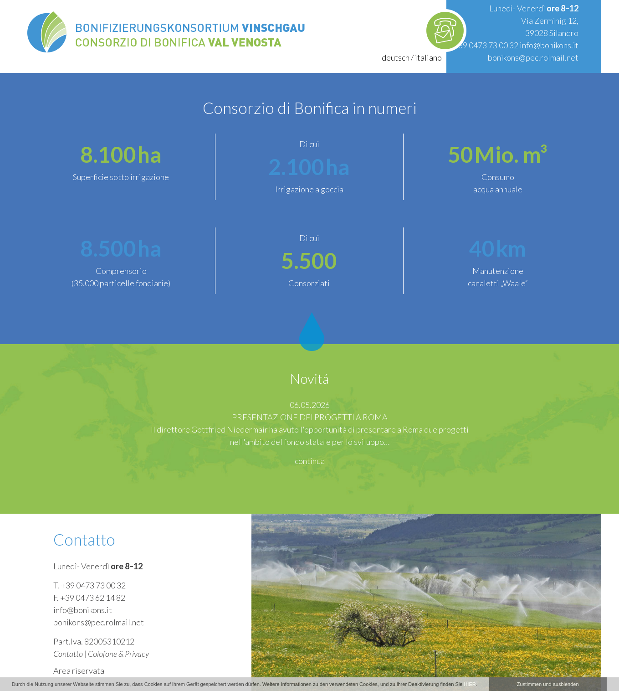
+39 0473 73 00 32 (485, 45)
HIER (470, 684)
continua (310, 461)
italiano (428, 57)
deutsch (395, 57)
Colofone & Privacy (118, 654)
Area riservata (78, 670)
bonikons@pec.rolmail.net (533, 57)
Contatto (68, 654)
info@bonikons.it (549, 45)
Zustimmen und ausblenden (548, 684)
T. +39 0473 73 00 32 (89, 585)
